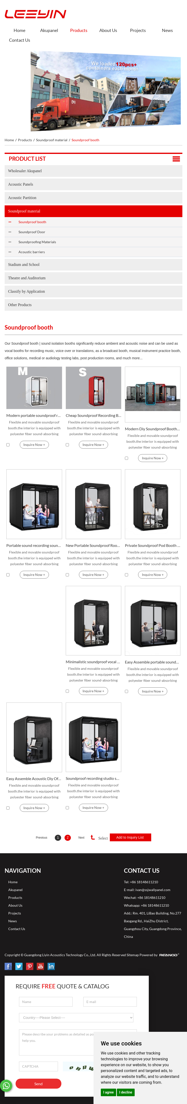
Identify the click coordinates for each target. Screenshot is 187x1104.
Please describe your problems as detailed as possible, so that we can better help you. (78, 1042)
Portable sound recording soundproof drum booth (34, 545)
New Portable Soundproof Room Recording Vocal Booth (94, 545)
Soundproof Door (32, 232)
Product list (27, 158)
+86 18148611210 (155, 905)
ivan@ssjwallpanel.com (152, 890)
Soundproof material (51, 140)
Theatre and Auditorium (27, 278)
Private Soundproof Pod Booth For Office (153, 545)
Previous (41, 837)
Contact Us (19, 40)
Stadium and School (23, 264)
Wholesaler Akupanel (25, 171)
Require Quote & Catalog (62, 986)
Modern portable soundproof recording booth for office (34, 415)
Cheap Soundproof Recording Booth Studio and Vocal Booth (94, 415)
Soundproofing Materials (37, 242)
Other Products (19, 305)
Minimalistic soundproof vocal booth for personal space (94, 661)
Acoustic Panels (20, 184)
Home (19, 30)
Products (78, 30)
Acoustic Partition (22, 198)
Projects (138, 30)
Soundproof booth (85, 140)
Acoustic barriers (32, 252)
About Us (108, 30)
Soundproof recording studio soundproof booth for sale (94, 778)
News (167, 30)
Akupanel (49, 30)
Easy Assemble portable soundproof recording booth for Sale (153, 662)
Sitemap (133, 955)
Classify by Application (26, 291)
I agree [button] (108, 1092)
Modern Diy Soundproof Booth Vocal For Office (153, 428)
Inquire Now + (34, 444)
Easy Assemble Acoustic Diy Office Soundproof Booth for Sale (34, 778)
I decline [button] (125, 1092)
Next (81, 837)
